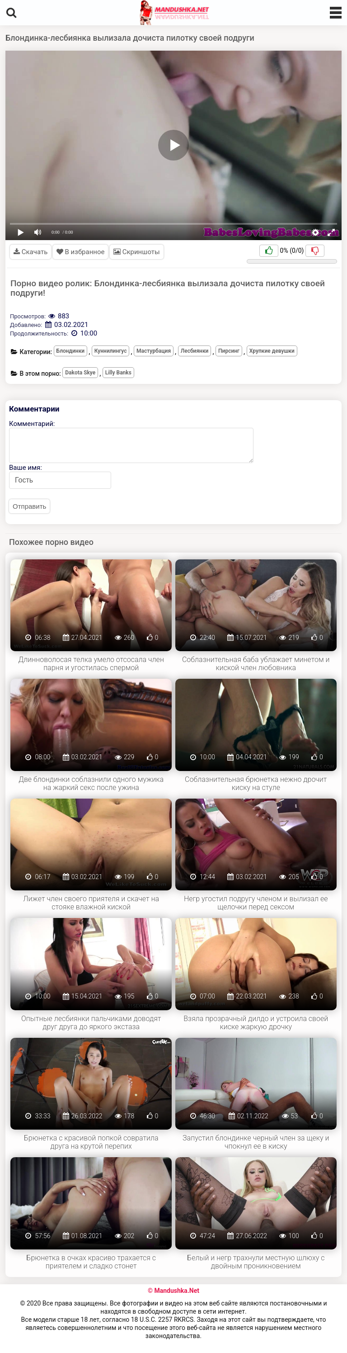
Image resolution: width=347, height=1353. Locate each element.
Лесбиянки (195, 351)
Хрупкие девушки (272, 351)
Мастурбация (153, 351)
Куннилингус (110, 351)
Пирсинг (228, 351)
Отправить (29, 506)
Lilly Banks (118, 372)
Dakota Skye (80, 372)
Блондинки (70, 351)
